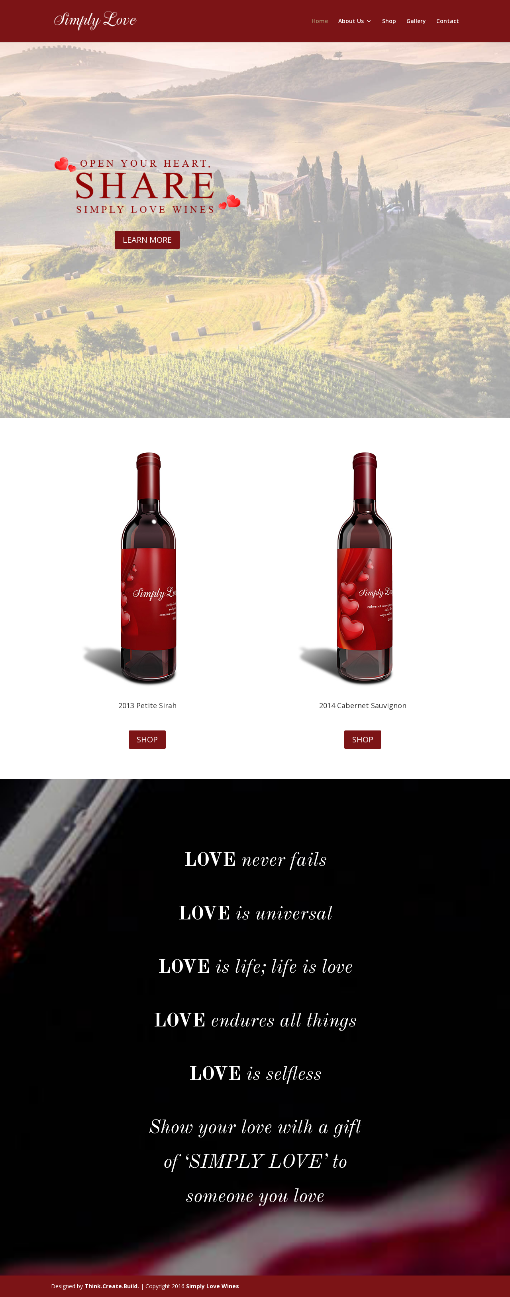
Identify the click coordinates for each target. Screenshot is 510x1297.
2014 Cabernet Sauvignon (362, 705)
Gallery (416, 21)
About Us (351, 21)
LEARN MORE (147, 239)
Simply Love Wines (212, 1286)
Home (320, 21)
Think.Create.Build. (111, 1286)
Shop (389, 21)
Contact (447, 21)
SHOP (147, 739)
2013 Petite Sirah (147, 705)
